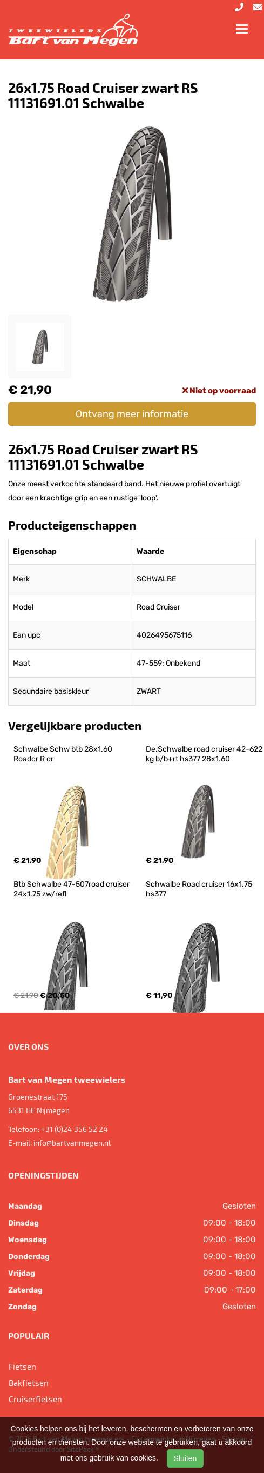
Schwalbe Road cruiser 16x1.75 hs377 (200, 889)
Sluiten (185, 1458)
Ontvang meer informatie (132, 414)
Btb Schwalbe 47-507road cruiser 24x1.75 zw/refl (72, 889)
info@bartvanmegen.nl (72, 1142)
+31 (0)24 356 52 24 (74, 1129)
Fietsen (22, 1366)
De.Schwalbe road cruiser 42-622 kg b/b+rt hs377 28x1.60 (205, 754)
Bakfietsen (29, 1383)
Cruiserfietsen (35, 1399)
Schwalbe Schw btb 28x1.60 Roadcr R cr (63, 754)
